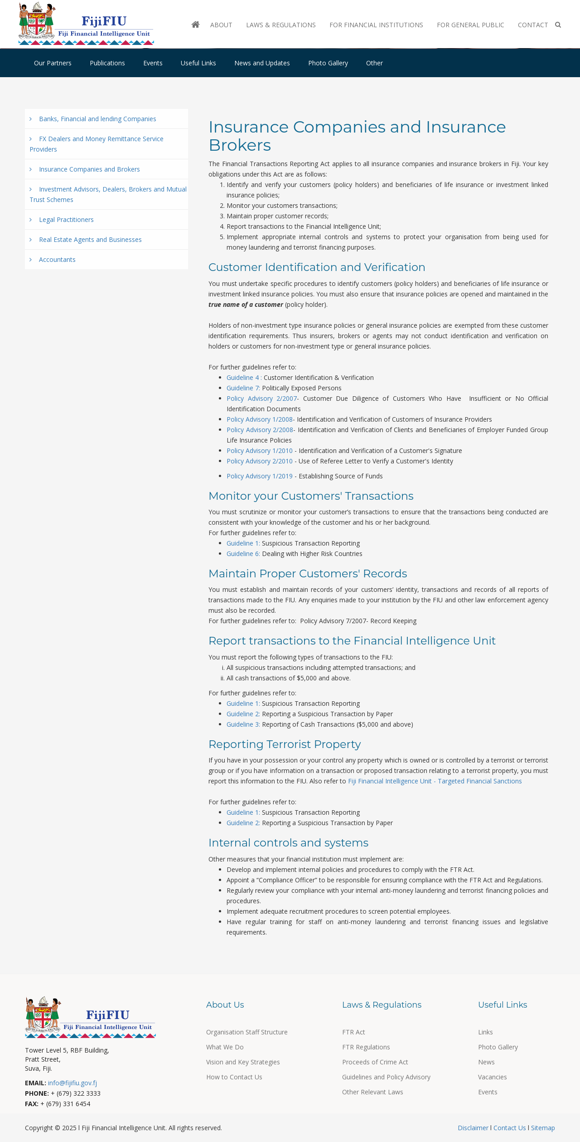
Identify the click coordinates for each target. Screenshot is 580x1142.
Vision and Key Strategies (243, 1062)
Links (485, 1032)
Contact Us (509, 1127)
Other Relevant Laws (372, 1092)
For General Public (470, 24)
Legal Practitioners (61, 219)
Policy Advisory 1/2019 (260, 476)
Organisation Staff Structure (247, 1032)
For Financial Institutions (376, 24)
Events (153, 63)
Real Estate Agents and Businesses (85, 239)
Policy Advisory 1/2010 (260, 450)
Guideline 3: (243, 724)
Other (374, 63)
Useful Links (198, 63)
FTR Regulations (366, 1047)
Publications (107, 63)
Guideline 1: (244, 543)
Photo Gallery (328, 63)
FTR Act (353, 1032)
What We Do (225, 1047)
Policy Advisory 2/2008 (260, 429)
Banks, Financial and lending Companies (92, 118)
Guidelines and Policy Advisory (386, 1077)
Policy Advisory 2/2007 (262, 398)
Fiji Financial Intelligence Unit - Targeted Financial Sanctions (435, 781)
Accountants (52, 259)
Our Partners (53, 63)
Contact (533, 24)
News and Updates (262, 63)
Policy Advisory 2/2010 (260, 461)
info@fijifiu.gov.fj (72, 1082)
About (221, 24)
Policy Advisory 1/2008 (260, 419)
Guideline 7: (243, 388)
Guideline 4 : (244, 377)
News (486, 1062)
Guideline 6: (243, 553)
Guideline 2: (244, 713)
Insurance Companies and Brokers (84, 169)
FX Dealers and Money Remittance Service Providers (96, 143)
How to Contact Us (234, 1077)
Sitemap (542, 1127)
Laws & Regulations (281, 24)
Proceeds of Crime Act (375, 1062)
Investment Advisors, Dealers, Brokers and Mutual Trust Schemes (108, 194)
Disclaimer (474, 1127)
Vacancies (492, 1077)
